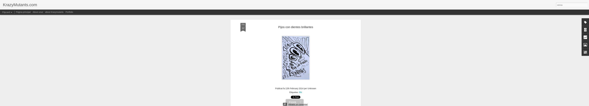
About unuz (38, 12)
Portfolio (69, 12)
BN (300, 92)
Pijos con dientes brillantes (295, 27)
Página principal (23, 12)
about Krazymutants (54, 12)
